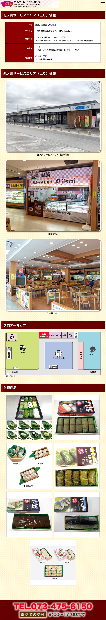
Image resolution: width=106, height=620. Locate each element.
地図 (53, 25)
